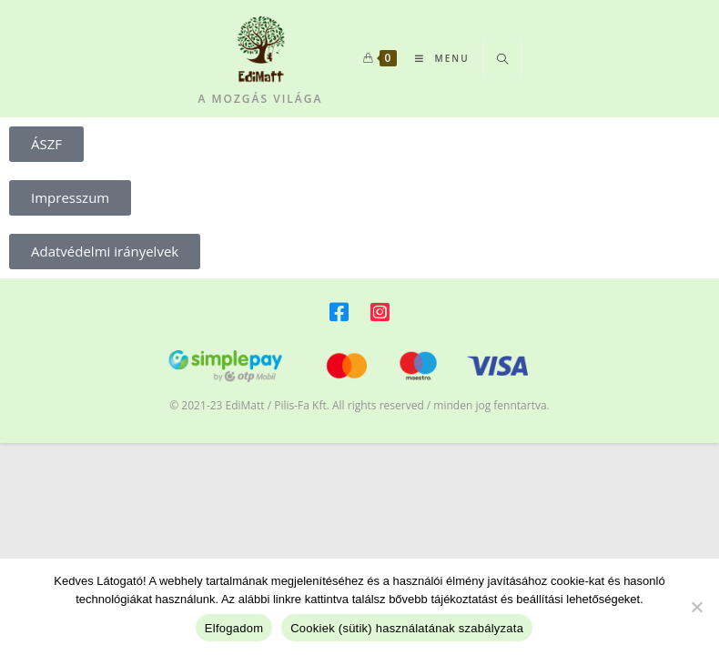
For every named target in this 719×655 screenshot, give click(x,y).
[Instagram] (380, 315)
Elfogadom (234, 628)
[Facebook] (339, 315)
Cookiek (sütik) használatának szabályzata (406, 628)
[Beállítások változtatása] (696, 607)
